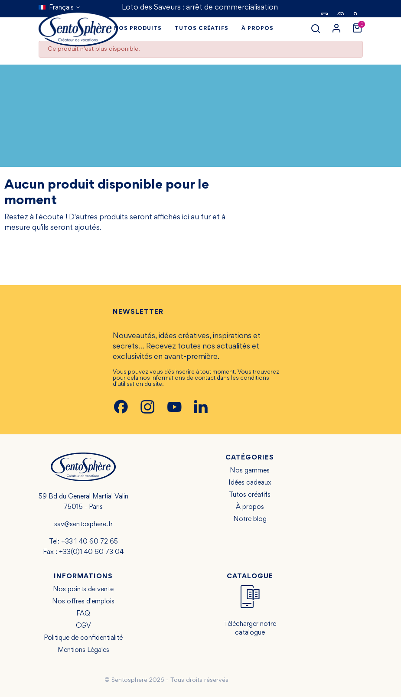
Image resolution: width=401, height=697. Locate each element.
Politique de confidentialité (83, 638)
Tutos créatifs (250, 495)
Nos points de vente (83, 589)
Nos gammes (250, 471)
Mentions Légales (83, 650)
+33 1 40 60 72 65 (89, 542)
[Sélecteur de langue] (60, 8)
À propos (250, 507)
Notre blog (250, 519)
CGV (83, 626)
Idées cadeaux (249, 483)
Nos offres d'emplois (83, 602)
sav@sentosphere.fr (83, 524)
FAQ (83, 614)
